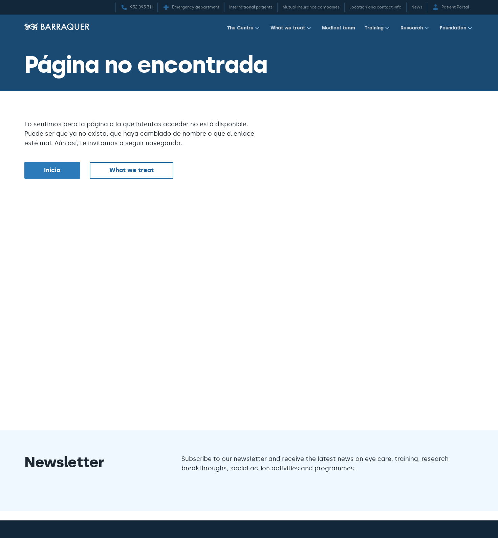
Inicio (52, 170)
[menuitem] (244, 29)
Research (415, 28)
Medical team (338, 28)
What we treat (291, 28)
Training (378, 28)
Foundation (457, 28)
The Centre (244, 28)
